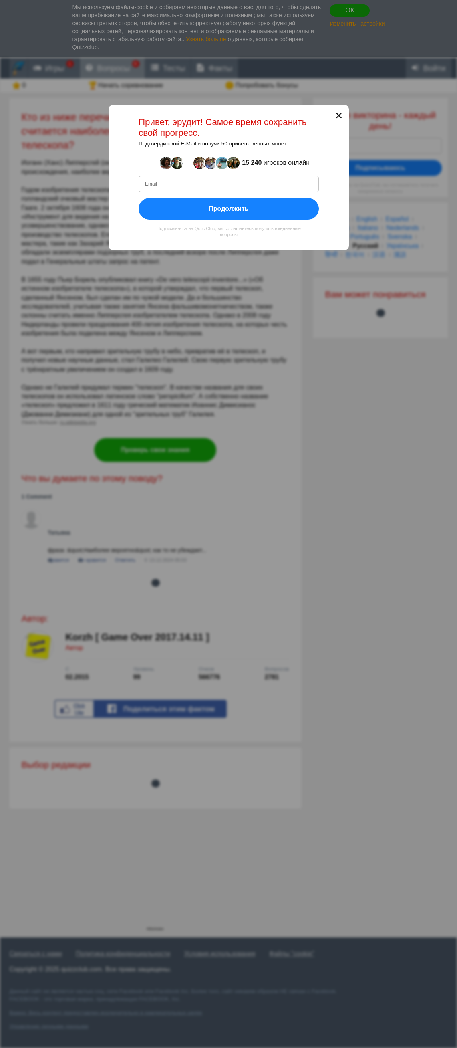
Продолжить (228, 208)
